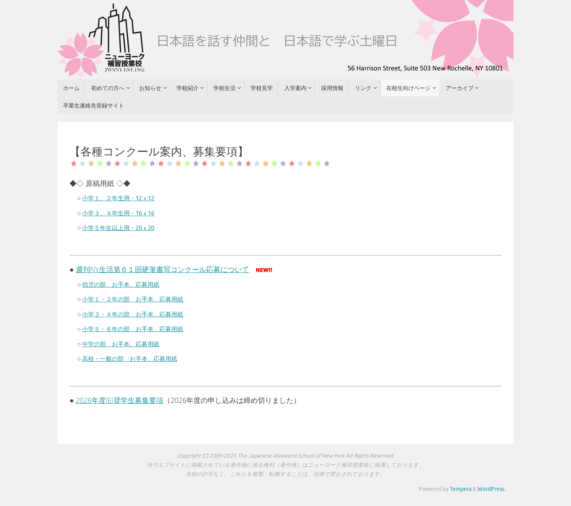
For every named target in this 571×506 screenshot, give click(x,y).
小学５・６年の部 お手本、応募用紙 (132, 329)
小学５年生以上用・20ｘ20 (118, 228)
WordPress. (491, 489)
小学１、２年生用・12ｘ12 (118, 198)
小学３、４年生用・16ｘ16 (118, 213)
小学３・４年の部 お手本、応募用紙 (132, 314)
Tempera (460, 489)
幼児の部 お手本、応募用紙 (120, 285)
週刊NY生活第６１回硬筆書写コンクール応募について (162, 269)
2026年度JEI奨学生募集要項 (119, 400)
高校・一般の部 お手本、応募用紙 (129, 359)
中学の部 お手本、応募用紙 (120, 344)
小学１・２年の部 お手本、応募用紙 (132, 299)
